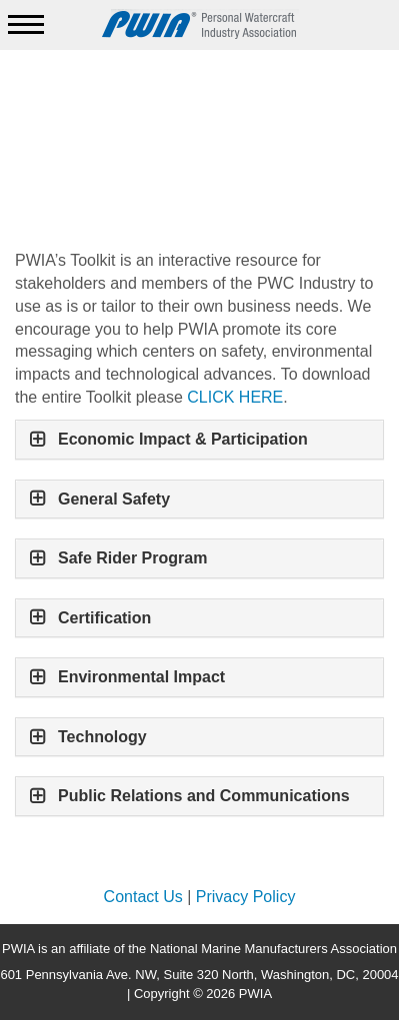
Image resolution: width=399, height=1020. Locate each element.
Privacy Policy (246, 896)
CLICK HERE (235, 397)
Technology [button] (102, 736)
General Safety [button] (114, 499)
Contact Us (143, 896)
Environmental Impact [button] (141, 676)
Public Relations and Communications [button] (204, 795)
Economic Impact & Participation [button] (183, 439)
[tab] (199, 440)
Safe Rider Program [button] (135, 557)
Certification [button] (104, 617)
